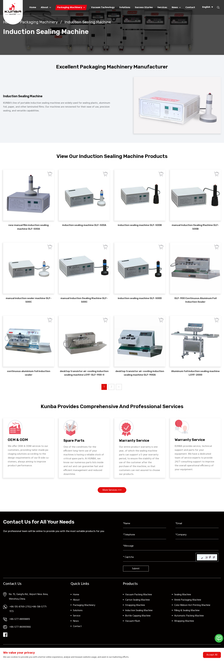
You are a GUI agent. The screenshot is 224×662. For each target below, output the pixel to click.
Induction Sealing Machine (88, 22)
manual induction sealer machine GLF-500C (29, 304)
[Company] (197, 542)
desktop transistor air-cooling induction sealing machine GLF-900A (139, 378)
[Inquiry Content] (171, 553)
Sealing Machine (182, 602)
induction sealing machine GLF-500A (84, 228)
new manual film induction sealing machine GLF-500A (28, 230)
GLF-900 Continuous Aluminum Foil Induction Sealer (195, 304)
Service (76, 623)
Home (32, 7)
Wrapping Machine (184, 629)
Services (162, 7)
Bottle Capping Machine (138, 623)
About (44, 7)
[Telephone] (144, 542)
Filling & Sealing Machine (187, 618)
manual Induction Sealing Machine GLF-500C (84, 304)
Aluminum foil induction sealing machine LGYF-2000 (195, 378)
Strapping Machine (135, 613)
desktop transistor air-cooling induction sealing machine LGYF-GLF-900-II (84, 378)
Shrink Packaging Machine (187, 607)
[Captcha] (159, 564)
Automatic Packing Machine (189, 623)
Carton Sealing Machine (137, 607)
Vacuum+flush (132, 629)
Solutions (124, 7)
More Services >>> (112, 497)
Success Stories (144, 7)
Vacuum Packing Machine (138, 602)
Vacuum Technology (103, 7)
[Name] (144, 531)
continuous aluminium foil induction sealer (28, 378)
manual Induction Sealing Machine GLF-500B (195, 230)
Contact (190, 7)
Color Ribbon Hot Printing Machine (192, 613)
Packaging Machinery (69, 7)
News (175, 7)
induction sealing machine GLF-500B (140, 228)
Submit (136, 576)
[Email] (197, 531)
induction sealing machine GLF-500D (140, 302)
